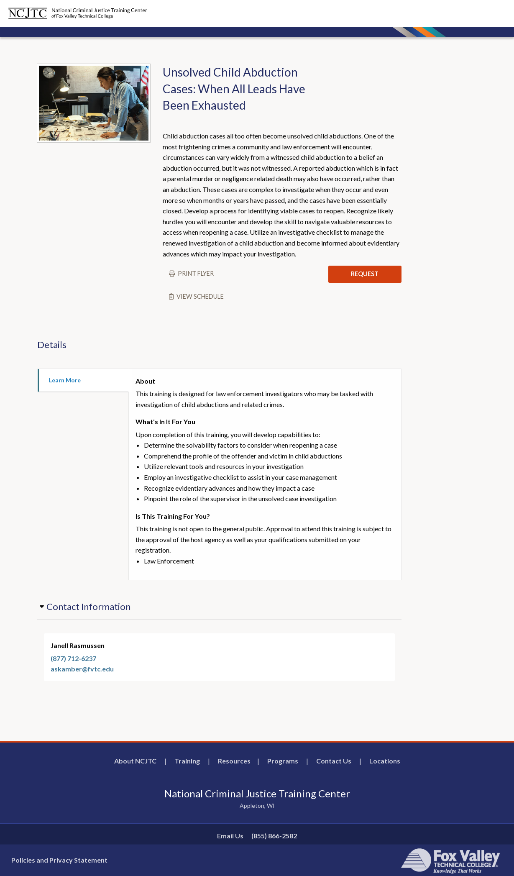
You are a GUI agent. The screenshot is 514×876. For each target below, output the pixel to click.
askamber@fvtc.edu (82, 669)
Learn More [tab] (65, 380)
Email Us (230, 836)
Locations (384, 761)
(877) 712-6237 (73, 658)
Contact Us (333, 761)
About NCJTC (135, 761)
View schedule (200, 296)
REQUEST (364, 273)
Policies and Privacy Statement (59, 860)
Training (187, 761)
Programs (282, 761)
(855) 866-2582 (274, 836)
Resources (234, 761)
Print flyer (196, 273)
